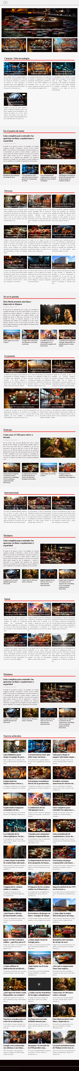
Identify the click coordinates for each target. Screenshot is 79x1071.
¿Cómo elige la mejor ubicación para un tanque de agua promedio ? (64, 267)
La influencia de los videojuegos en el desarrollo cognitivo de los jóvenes (48, 343)
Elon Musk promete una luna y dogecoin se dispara (17, 302)
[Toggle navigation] (5, 2)
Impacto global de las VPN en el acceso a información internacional (64, 236)
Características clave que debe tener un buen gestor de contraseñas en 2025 (15, 73)
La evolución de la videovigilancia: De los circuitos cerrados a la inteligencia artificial (13, 837)
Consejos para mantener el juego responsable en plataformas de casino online (67, 343)
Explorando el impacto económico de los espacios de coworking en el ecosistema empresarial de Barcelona (11, 478)
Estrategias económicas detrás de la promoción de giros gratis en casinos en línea (67, 178)
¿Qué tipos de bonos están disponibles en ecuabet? (14, 993)
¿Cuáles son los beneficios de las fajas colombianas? (39, 993)
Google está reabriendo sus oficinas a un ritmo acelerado (30, 342)
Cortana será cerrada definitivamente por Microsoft (15, 104)
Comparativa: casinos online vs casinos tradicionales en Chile (39, 236)
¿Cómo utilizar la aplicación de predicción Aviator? (14, 968)
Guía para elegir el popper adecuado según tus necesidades (39, 206)
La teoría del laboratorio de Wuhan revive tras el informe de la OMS (64, 645)
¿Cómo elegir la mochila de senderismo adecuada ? (14, 862)
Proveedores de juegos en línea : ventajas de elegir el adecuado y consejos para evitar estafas (39, 917)
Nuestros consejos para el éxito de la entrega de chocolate (14, 1021)
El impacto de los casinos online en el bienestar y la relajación (67, 475)
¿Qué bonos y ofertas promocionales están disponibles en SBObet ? (33, 29)
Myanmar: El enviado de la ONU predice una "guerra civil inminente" (15, 508)
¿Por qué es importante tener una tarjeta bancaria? (63, 968)
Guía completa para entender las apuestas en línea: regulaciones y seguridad (18, 138)
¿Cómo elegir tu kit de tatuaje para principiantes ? (37, 942)
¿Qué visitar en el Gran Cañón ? (11, 341)
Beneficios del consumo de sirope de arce (11, 176)
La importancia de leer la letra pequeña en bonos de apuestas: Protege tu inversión (29, 476)
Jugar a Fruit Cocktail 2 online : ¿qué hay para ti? (64, 49)
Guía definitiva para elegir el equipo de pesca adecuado (14, 757)
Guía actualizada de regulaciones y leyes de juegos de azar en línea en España (38, 50)
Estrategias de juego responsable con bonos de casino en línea (15, 645)
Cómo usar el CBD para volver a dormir (18, 436)
